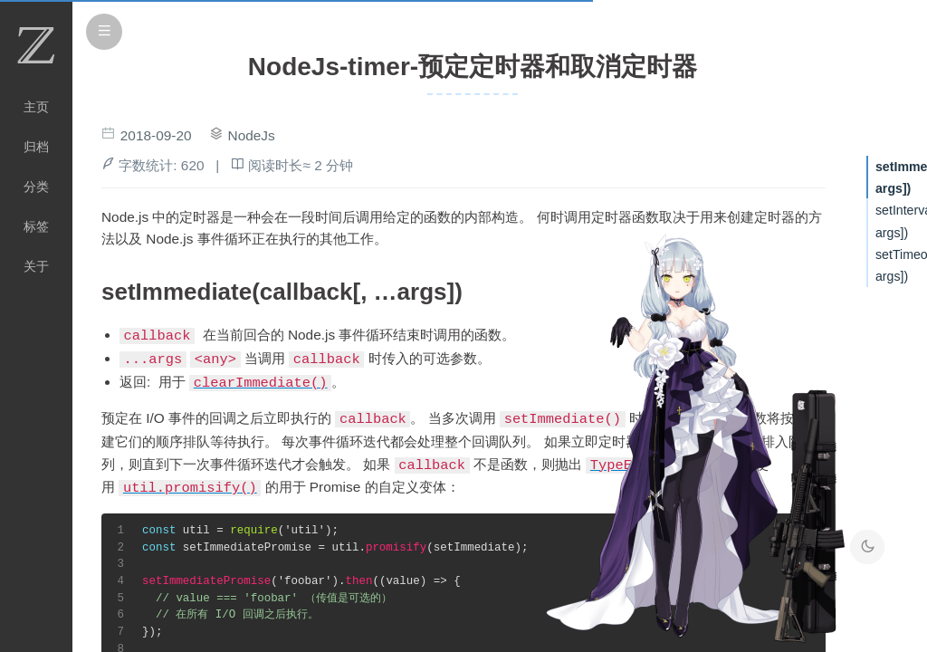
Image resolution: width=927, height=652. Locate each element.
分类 (36, 186)
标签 (36, 226)
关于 (36, 266)
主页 (36, 107)
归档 (36, 146)
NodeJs (251, 135)
